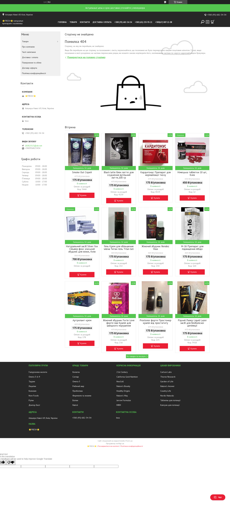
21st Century (122, 372)
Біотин (75, 400)
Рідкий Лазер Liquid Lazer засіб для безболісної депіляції (192, 323)
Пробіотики (77, 391)
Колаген (76, 372)
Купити (83, 195)
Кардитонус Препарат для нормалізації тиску (155, 173)
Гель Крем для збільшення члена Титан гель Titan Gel (119, 247)
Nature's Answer (167, 386)
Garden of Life (166, 381)
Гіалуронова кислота (38, 372)
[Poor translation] (11, 462)
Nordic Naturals (167, 395)
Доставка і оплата (102, 22)
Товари (73, 22)
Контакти (85, 22)
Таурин (32, 381)
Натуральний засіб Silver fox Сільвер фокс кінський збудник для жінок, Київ (82, 249)
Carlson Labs (166, 372)
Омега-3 (76, 381)
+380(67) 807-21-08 (163, 22)
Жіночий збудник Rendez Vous (155, 247)
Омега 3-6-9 (34, 376)
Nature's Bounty (123, 386)
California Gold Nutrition (127, 376)
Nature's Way (122, 395)
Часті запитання (29, 52)
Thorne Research (167, 376)
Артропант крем (82, 320)
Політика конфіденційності (34, 73)
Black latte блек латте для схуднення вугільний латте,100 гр (119, 175)
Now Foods (34, 395)
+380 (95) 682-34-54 (123, 22)
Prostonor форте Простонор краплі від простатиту (155, 321)
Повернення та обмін (31, 62)
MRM (118, 405)
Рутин (31, 400)
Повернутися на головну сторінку (86, 57)
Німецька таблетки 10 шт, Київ (192, 173)
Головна (62, 22)
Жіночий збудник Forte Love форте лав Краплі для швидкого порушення (118, 323)
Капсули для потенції (170, 405)
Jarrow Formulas (123, 400)
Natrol (75, 405)
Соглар (75, 376)
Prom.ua (129, 441)
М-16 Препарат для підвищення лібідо (192, 247)
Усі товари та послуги (136, 356)
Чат (218, 497)
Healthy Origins (123, 391)
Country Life (165, 391)
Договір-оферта (29, 68)
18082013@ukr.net (33, 145)
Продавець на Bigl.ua (115, 443)
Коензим (32, 391)
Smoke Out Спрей (82, 172)
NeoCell (120, 381)
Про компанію (28, 46)
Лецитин (32, 386)
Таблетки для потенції (170, 400)
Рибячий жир (78, 386)
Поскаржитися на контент (108, 446)
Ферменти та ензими (81, 395)
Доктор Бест (34, 405)
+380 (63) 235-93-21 (143, 22)
